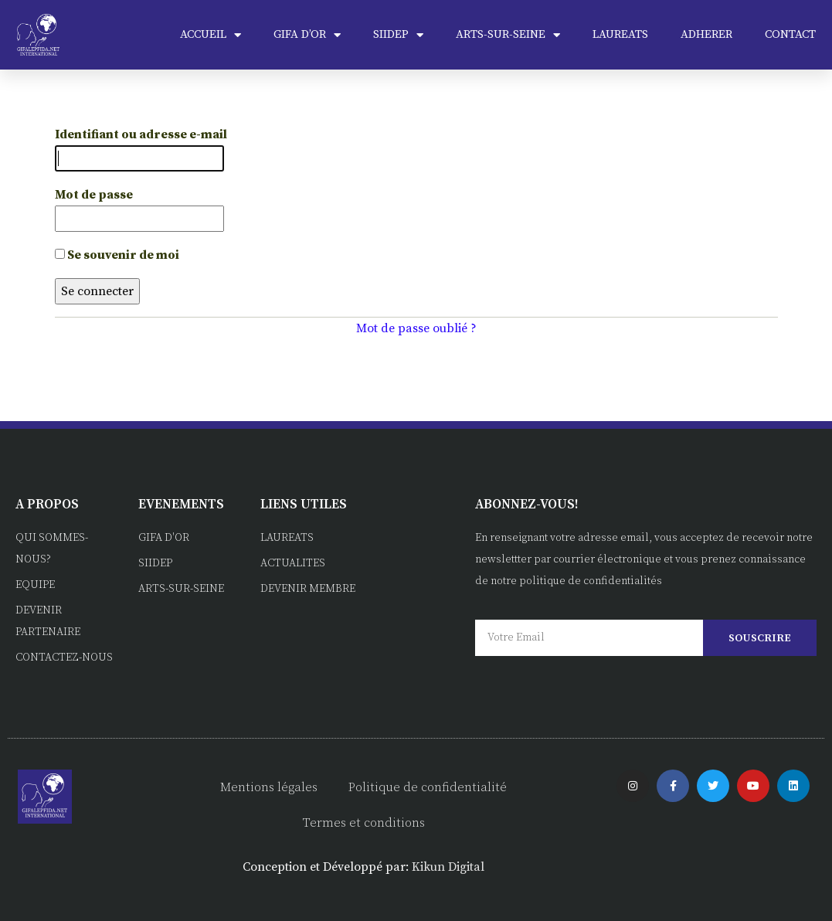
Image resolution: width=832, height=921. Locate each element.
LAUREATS (620, 34)
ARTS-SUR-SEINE (508, 35)
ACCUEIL (210, 35)
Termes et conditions (364, 823)
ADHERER (706, 34)
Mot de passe (94, 194)
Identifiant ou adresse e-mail (141, 134)
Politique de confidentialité (427, 787)
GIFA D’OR (307, 35)
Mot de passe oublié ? (416, 328)
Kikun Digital (448, 867)
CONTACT (790, 34)
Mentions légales (269, 787)
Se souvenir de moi (117, 255)
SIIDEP (398, 35)
